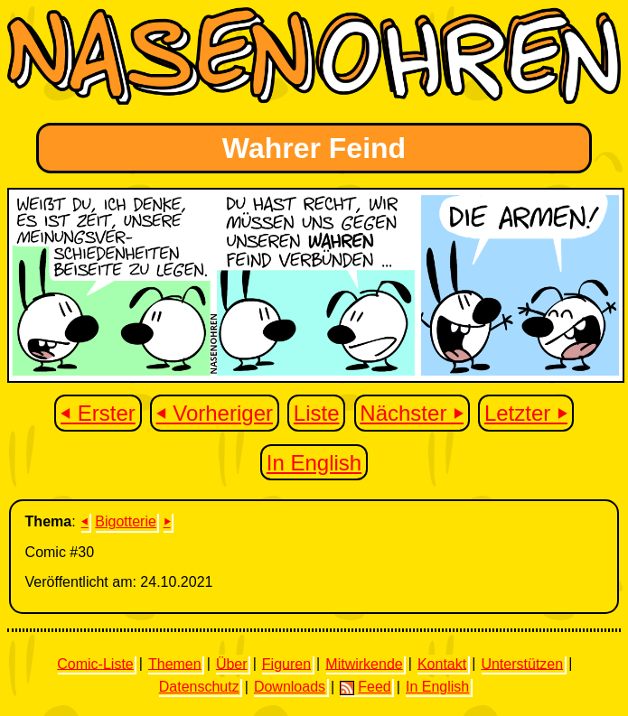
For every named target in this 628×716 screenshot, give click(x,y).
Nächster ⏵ (412, 413)
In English (314, 463)
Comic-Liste (95, 663)
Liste (317, 413)
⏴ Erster (98, 413)
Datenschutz (199, 686)
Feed (365, 687)
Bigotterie (125, 521)
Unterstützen (522, 663)
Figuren (286, 663)
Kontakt (441, 663)
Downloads (289, 686)
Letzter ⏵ (525, 413)
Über (232, 663)
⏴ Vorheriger (214, 413)
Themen (175, 663)
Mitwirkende (363, 663)
